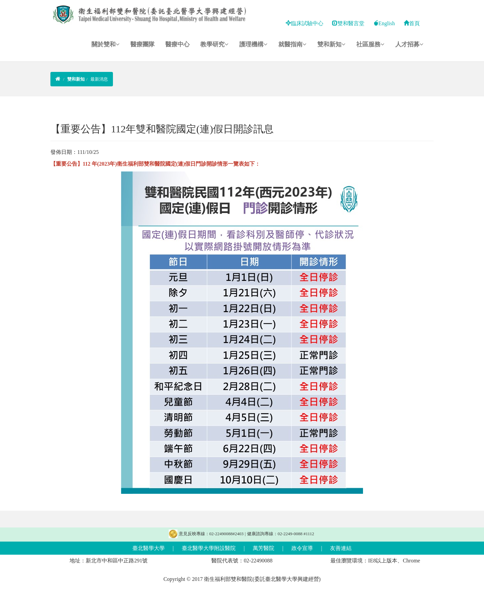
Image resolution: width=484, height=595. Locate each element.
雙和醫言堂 (348, 23)
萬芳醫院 (263, 548)
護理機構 (253, 44)
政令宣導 (302, 548)
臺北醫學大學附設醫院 (209, 548)
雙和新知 (331, 44)
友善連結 (341, 548)
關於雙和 (105, 44)
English (384, 23)
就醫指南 (292, 44)
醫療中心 (177, 44)
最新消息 (99, 79)
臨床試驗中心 (304, 23)
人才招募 (409, 44)
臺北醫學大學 (148, 548)
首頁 (412, 23)
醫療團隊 (142, 44)
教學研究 (214, 44)
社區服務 (370, 44)
